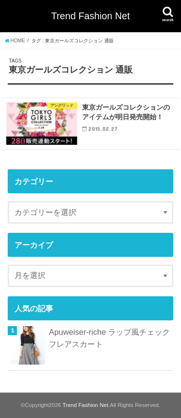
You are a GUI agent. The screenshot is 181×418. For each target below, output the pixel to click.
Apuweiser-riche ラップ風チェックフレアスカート (109, 338)
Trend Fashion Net (90, 16)
